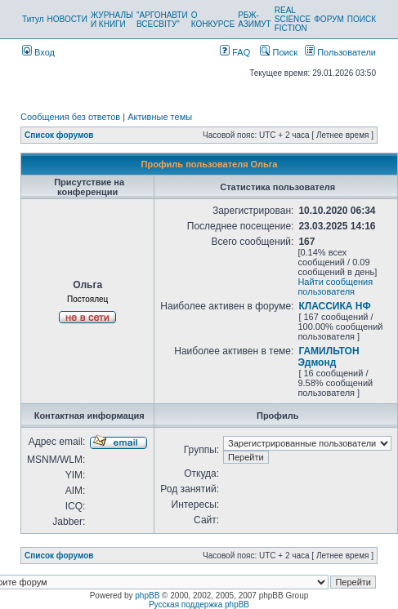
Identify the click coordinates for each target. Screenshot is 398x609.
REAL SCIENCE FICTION (293, 19)
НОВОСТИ (67, 19)
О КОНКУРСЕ (213, 20)
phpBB (147, 595)
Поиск (278, 52)
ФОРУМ (329, 19)
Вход (38, 52)
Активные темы (159, 117)
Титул (33, 19)
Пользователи (340, 52)
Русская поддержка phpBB (199, 604)
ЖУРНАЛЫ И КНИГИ (112, 20)
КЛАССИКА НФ (334, 306)
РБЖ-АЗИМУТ (254, 20)
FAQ (235, 52)
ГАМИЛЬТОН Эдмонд (328, 356)
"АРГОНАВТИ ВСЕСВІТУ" (162, 20)
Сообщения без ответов (70, 117)
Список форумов (59, 135)
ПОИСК (361, 19)
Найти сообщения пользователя (335, 286)
